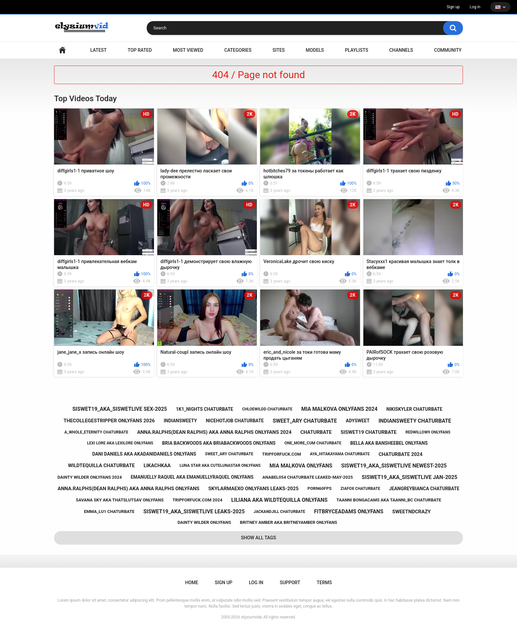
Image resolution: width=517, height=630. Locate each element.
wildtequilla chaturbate (101, 465)
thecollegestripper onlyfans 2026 (109, 421)
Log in (475, 7)
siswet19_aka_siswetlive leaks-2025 (194, 511)
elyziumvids (251, 617)
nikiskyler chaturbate (414, 409)
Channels (401, 50)
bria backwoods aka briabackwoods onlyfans (219, 443)
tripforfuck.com (281, 454)
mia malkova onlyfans (300, 466)
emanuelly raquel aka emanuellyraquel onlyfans (192, 477)
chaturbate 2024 (400, 454)
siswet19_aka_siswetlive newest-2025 (394, 466)
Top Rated (140, 50)
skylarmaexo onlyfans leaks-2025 (253, 489)
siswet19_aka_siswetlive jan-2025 (409, 477)
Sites (278, 50)
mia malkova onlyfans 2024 (339, 409)
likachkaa (157, 465)
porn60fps (320, 488)
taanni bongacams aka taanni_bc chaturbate (388, 499)
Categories (237, 50)
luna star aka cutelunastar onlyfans (220, 465)
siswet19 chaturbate (369, 432)
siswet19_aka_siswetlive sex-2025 (120, 409)
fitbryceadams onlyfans (348, 511)
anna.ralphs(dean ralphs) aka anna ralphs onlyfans (128, 489)
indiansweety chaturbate (415, 421)
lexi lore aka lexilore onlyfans (120, 443)
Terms (324, 582)
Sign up (453, 7)
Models (315, 50)
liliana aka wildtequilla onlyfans (279, 500)
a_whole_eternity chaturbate (96, 432)
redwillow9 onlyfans (428, 432)
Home (62, 50)
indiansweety (180, 420)
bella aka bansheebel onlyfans (389, 443)
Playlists (356, 50)
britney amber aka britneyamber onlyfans (288, 522)
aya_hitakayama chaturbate (340, 454)
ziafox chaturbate (360, 488)
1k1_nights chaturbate (204, 409)
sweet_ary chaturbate (305, 421)
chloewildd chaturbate (267, 409)
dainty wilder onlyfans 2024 (89, 477)
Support (290, 582)
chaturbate (316, 432)
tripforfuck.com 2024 (197, 499)
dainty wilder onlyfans (204, 522)
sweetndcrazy (411, 512)
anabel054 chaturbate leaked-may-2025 (307, 477)
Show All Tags (258, 537)
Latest (98, 50)
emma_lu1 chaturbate (109, 511)
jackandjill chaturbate (279, 511)
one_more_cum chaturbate (313, 443)
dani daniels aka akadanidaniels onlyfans (144, 454)
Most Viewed (188, 50)
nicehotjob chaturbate (235, 420)
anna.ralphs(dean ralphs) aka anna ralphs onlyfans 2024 (214, 432)
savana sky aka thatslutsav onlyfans (120, 499)
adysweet (358, 420)
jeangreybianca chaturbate (424, 488)
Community (448, 50)
